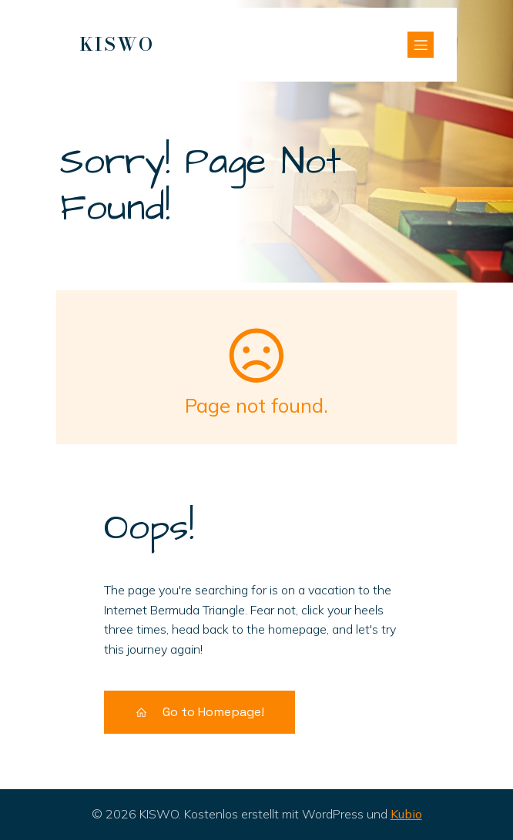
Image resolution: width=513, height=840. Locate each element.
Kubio (406, 814)
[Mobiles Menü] (420, 45)
